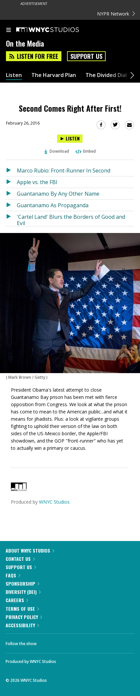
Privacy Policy (24, 616)
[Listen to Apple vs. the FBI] (11, 182)
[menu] (8, 30)
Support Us (86, 56)
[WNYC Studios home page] (55, 30)
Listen (14, 75)
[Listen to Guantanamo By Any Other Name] (11, 193)
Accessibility (22, 625)
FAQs (13, 575)
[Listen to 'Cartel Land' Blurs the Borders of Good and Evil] (11, 218)
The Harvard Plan (53, 75)
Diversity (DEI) (23, 591)
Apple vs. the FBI (37, 182)
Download (56, 151)
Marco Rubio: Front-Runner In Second (63, 170)
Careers (17, 600)
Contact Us (20, 558)
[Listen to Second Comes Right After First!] (70, 139)
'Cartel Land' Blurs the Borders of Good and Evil (71, 219)
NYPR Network (116, 14)
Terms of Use (22, 608)
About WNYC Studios (30, 550)
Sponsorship (22, 583)
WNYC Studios (54, 502)
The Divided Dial (106, 75)
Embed (85, 151)
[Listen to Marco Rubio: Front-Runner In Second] (11, 170)
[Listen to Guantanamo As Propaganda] (11, 205)
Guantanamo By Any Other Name (58, 193)
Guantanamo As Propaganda (52, 205)
